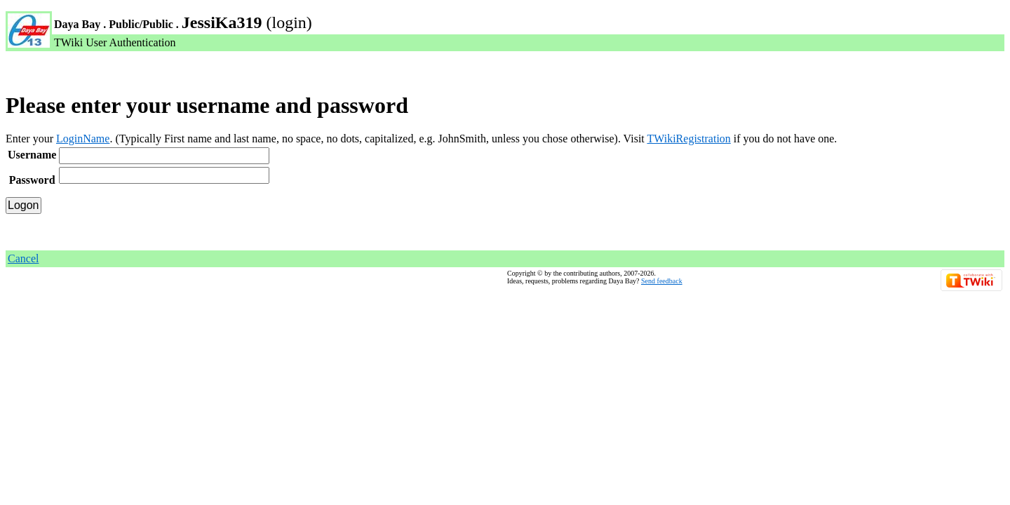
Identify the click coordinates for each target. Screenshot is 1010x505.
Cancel (23, 258)
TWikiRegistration (688, 138)
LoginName (82, 138)
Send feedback (661, 281)
